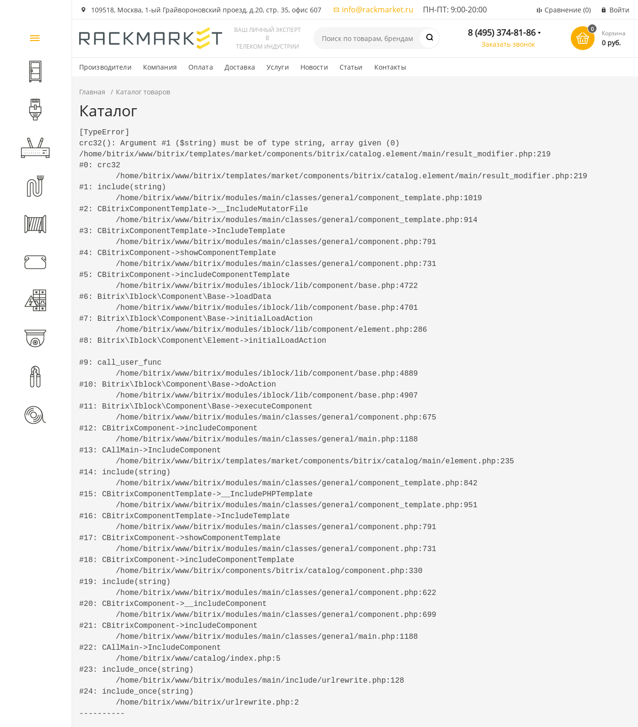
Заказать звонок (508, 44)
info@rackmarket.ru (377, 9)
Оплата (200, 67)
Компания (160, 67)
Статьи (351, 67)
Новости (314, 67)
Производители (105, 67)
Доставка (240, 67)
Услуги (278, 67)
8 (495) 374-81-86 (501, 32)
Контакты (390, 67)
